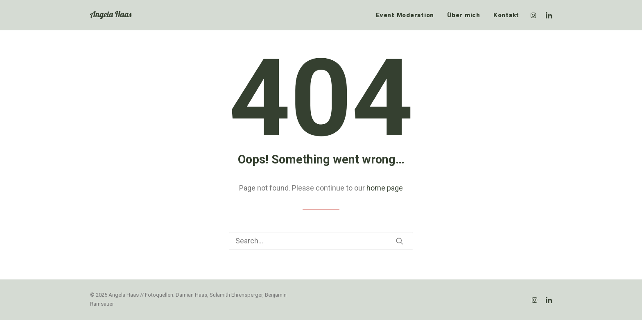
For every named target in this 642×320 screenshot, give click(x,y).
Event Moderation (405, 15)
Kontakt (506, 15)
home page (384, 188)
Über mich (463, 15)
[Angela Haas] (110, 15)
